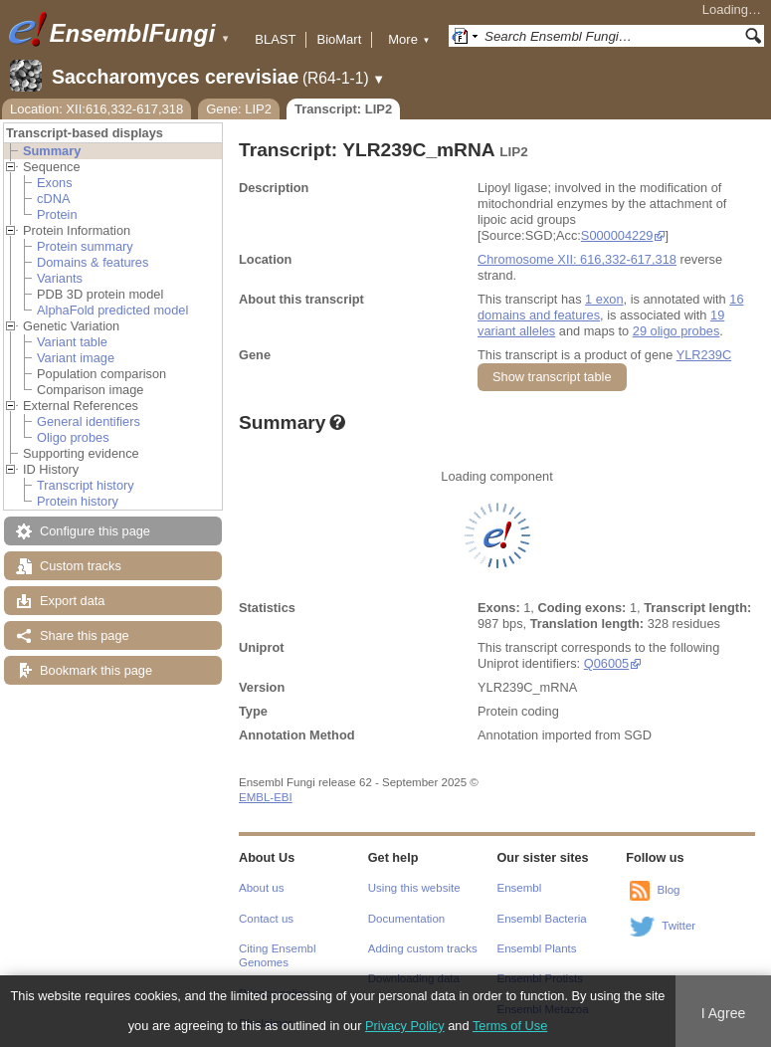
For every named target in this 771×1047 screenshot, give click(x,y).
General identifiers (88, 421)
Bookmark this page (96, 670)
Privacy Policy (405, 1025)
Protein (57, 214)
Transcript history (85, 485)
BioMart (338, 39)
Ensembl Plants (537, 948)
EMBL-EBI (265, 797)
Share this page (84, 635)
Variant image (75, 357)
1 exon (604, 299)
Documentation (406, 919)
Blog (668, 890)
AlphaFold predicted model (112, 310)
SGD (638, 735)
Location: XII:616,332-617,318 (96, 109)
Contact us (266, 919)
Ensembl (519, 888)
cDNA (53, 198)
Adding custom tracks (423, 948)
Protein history (77, 501)
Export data (72, 600)
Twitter (678, 926)
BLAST (275, 39)
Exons (55, 182)
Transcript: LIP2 (343, 109)
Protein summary (85, 246)
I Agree (723, 1013)
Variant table (72, 341)
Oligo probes (73, 437)
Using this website (414, 888)
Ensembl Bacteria (542, 919)
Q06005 (607, 663)
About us (261, 888)
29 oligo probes (676, 330)
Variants (60, 278)
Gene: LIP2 (239, 109)
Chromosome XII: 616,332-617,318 (577, 259)
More (409, 39)
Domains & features (92, 262)
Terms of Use (510, 1025)
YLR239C (704, 354)
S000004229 (617, 235)
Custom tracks (80, 565)
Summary (52, 150)
